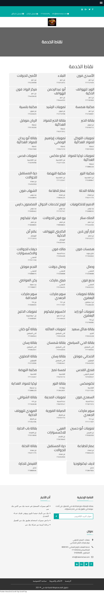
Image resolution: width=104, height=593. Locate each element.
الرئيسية (68, 581)
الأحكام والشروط (55, 581)
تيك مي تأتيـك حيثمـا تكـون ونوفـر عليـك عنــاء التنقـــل (31, 514)
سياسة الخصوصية (40, 581)
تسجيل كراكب (31, 13)
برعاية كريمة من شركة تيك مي (37, 525)
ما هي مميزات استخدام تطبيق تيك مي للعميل (31, 520)
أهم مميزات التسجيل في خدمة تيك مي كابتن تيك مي (30, 507)
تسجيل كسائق (16, 13)
